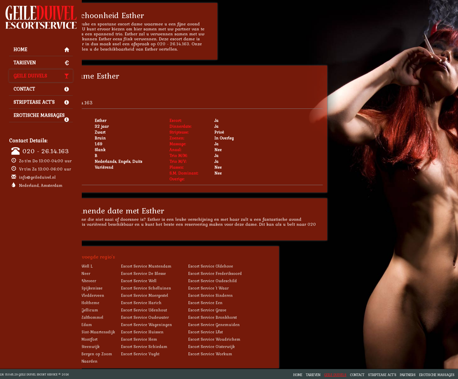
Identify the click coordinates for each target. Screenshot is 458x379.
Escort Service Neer (120, 273)
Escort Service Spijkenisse (126, 288)
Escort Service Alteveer (123, 281)
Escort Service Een (253, 303)
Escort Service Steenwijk (125, 346)
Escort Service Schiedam (192, 346)
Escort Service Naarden (124, 361)
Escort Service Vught (188, 354)
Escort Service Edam (121, 325)
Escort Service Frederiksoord (263, 273)
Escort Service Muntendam (194, 266)
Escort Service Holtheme (125, 303)
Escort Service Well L (121, 266)
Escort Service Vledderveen (127, 295)
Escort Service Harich (189, 303)
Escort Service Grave (255, 310)
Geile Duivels (41, 75)
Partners (408, 374)
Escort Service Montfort (124, 339)
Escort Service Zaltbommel (127, 317)
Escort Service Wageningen (194, 325)
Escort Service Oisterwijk (259, 346)
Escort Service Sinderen (258, 295)
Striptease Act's (41, 102)
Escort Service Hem (187, 339)
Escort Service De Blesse (191, 273)
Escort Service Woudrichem (262, 339)
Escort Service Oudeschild (260, 281)
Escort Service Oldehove (258, 266)
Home (41, 49)
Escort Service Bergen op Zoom (131, 354)
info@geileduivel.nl (37, 177)
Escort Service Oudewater (193, 317)
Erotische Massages (41, 117)
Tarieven (41, 62)
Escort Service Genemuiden (262, 325)
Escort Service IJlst (253, 332)
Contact (41, 88)
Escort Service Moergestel (192, 295)
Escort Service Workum (258, 354)
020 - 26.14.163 (45, 151)
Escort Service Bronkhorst (260, 317)
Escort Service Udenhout (192, 310)
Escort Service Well (187, 281)
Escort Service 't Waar (256, 288)
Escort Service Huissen (190, 332)
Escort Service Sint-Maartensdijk (132, 332)
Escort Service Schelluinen (194, 288)
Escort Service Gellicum (124, 310)
